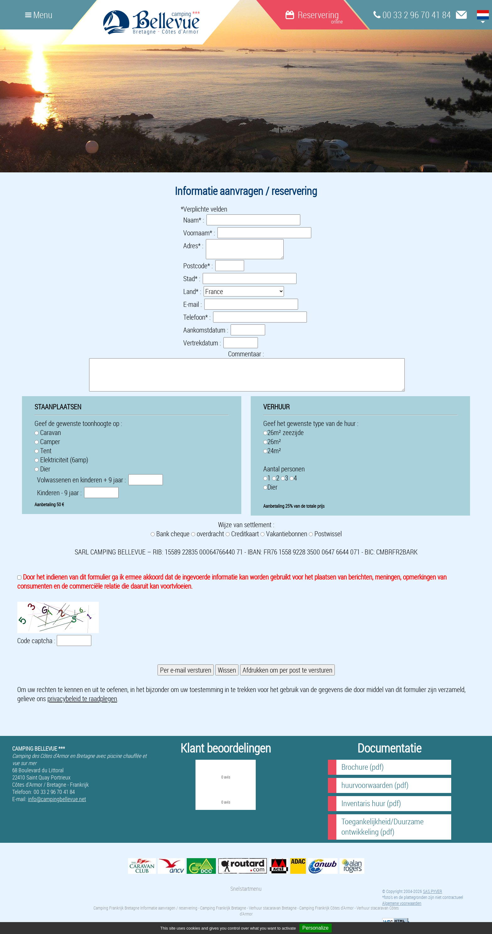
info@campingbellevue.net (57, 799)
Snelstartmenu (246, 888)
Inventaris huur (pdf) (371, 803)
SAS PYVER (432, 891)
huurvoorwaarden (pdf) (375, 785)
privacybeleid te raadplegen (82, 698)
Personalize (315, 928)
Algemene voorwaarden (401, 903)
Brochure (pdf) (362, 767)
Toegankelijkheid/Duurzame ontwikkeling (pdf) (382, 826)
